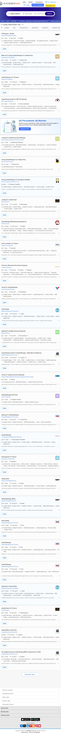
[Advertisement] (30, 682)
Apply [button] (5, 49)
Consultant (39, 2)
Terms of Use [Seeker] (34, 732)
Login (27, 5)
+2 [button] (27, 335)
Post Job (50, 6)
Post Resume (38, 5)
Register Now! (24, 129)
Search (49, 14)
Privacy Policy (24, 732)
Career (31, 2)
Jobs (25, 2)
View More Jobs (30, 674)
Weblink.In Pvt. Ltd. (31, 730)
